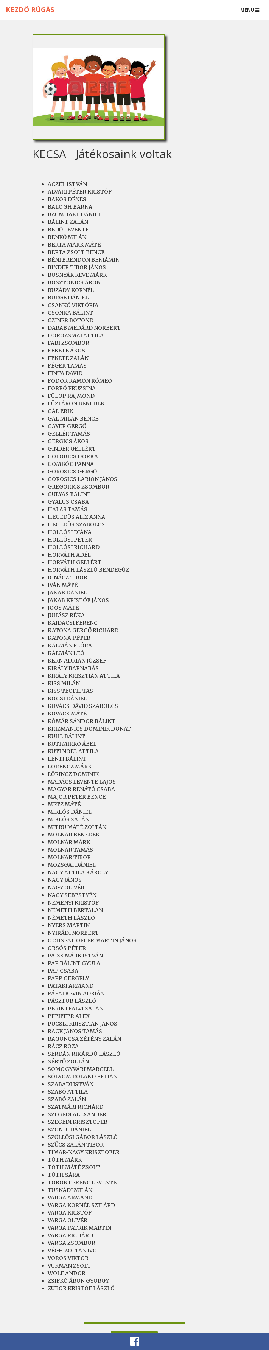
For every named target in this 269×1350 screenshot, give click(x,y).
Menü (251, 11)
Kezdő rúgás (30, 9)
